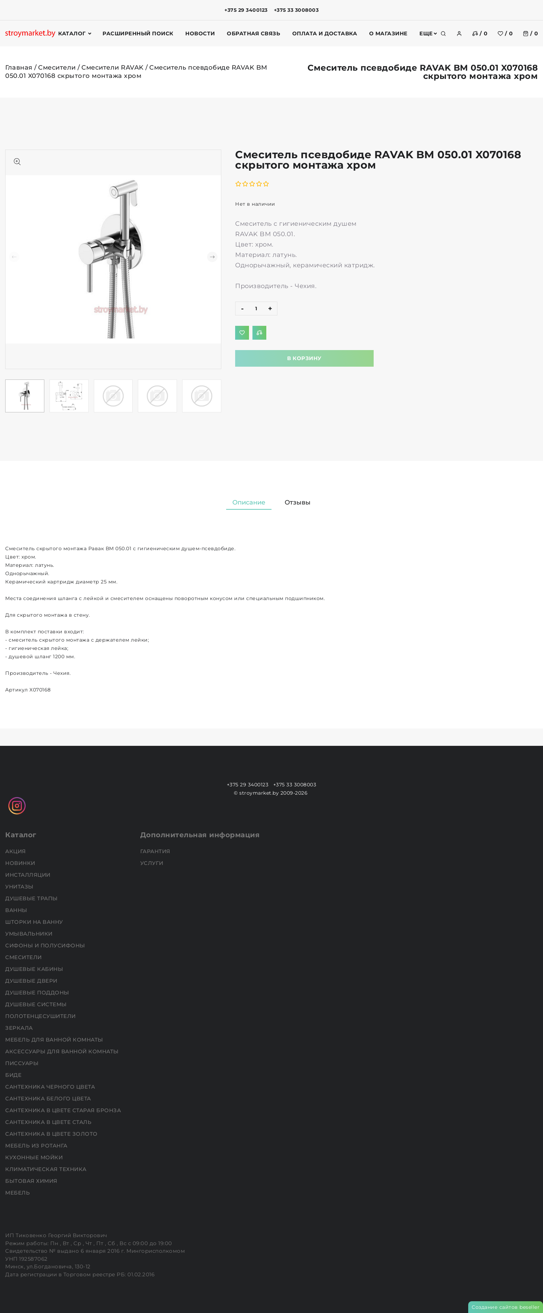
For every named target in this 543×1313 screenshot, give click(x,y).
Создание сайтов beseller (506, 1307)
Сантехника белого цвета (48, 1098)
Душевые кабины (35, 969)
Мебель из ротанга (37, 1145)
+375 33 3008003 (296, 10)
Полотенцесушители (41, 1016)
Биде (14, 1075)
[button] (212, 257)
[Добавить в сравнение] (259, 333)
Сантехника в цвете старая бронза (64, 1110)
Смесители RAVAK (112, 67)
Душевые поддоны (38, 992)
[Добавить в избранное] (242, 333)
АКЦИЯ (16, 851)
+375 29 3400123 (246, 10)
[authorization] (459, 33)
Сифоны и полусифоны (46, 945)
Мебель (18, 1192)
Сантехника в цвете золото (52, 1134)
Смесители (57, 67)
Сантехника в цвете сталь (49, 1122)
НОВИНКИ (21, 863)
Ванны (17, 910)
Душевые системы (36, 1004)
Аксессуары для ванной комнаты (62, 1051)
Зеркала (19, 1028)
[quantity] (256, 308)
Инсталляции (28, 875)
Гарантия (156, 851)
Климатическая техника (46, 1169)
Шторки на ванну (34, 922)
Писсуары (22, 1063)
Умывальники (29, 933)
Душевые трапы (32, 898)
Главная (19, 67)
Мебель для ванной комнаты (55, 1039)
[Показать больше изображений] (17, 162)
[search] (443, 33)
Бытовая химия (32, 1181)
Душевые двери (32, 980)
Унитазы (20, 886)
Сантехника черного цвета (51, 1086)
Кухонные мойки (34, 1157)
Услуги (152, 863)
